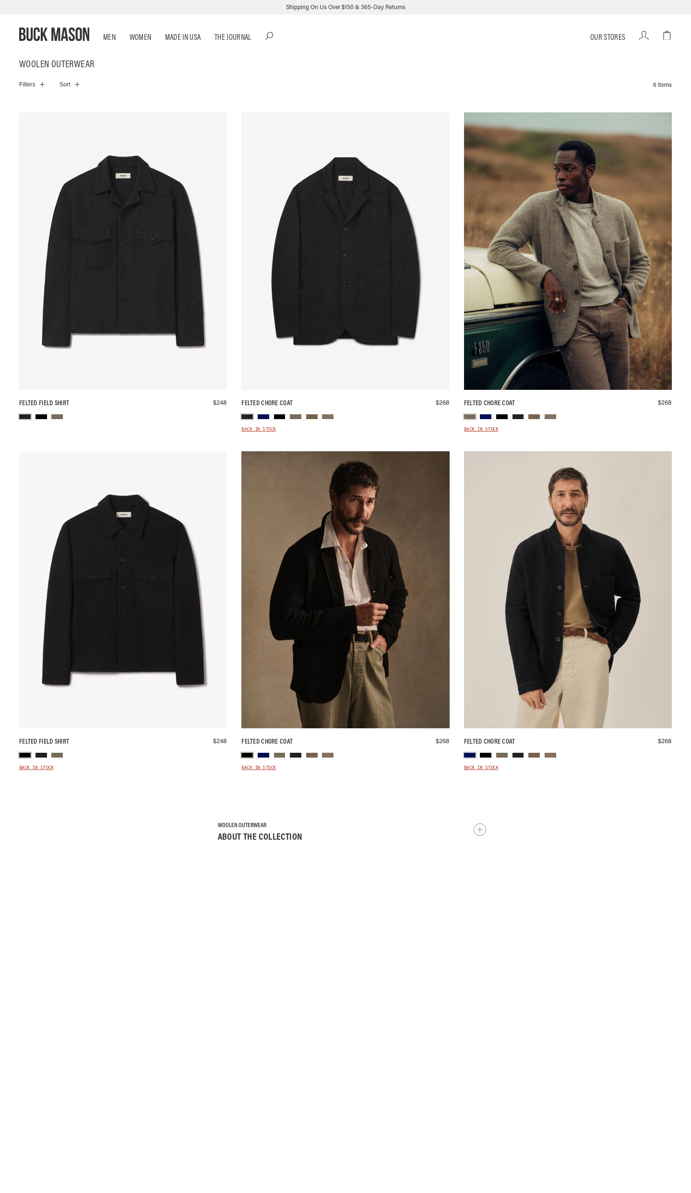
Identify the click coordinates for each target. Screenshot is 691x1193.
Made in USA (183, 37)
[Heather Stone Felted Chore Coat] (568, 251)
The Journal (232, 37)
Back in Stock (258, 429)
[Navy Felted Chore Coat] (568, 590)
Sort (65, 84)
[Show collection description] (480, 829)
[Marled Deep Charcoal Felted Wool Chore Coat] (345, 251)
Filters (27, 84)
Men (109, 37)
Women (141, 37)
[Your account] (644, 36)
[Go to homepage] (54, 34)
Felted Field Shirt (44, 402)
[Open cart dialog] (667, 36)
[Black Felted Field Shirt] (123, 590)
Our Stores (607, 37)
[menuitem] (25, 416)
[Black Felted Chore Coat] (345, 590)
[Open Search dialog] (269, 36)
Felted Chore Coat (267, 402)
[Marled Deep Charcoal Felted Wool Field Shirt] (123, 251)
